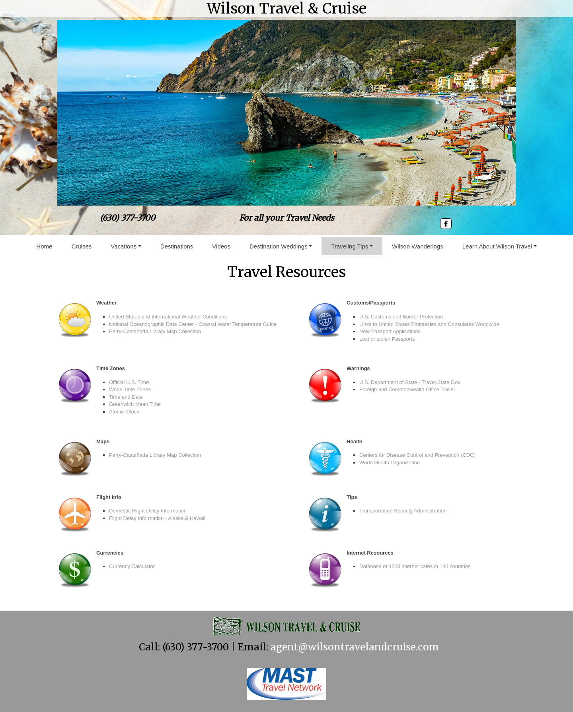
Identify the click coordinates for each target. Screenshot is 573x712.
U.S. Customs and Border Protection (401, 317)
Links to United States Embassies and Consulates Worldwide (429, 324)
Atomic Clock (124, 412)
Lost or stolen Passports (387, 339)
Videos (221, 246)
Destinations (176, 246)
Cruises (81, 246)
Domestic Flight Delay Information (148, 511)
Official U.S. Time (129, 382)
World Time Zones (130, 389)
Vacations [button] (123, 246)
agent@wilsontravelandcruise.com (355, 647)
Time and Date (126, 397)
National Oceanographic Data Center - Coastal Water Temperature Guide (193, 324)
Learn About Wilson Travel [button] (497, 246)
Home (44, 246)
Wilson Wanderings (417, 246)
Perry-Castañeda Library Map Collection (155, 331)
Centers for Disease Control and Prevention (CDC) (417, 455)
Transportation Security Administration (402, 511)
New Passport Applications (390, 331)
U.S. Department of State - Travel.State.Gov (409, 382)
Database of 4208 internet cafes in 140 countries (415, 566)
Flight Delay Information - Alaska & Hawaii (157, 518)
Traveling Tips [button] (349, 246)
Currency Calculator (132, 566)
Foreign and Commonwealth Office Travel (407, 389)
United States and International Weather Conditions (168, 317)
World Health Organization (389, 463)
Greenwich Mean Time (135, 404)
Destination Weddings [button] (278, 246)
